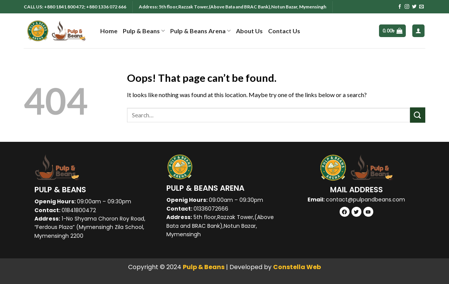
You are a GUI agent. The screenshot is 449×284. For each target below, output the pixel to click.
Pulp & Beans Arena (200, 31)
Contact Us (284, 30)
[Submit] (417, 114)
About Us (249, 30)
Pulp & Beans (144, 31)
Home (108, 30)
